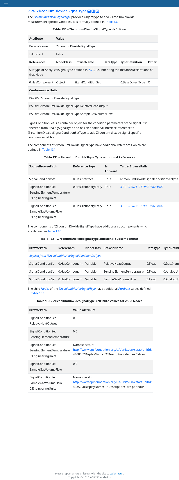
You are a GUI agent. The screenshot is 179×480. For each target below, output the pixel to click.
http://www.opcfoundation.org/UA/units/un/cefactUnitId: (112, 350)
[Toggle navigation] (6, 3)
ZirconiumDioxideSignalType (52, 17)
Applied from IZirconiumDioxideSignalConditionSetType (65, 256)
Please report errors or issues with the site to (82, 473)
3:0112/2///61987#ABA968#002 (141, 187)
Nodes (45, 289)
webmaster (116, 473)
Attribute (124, 289)
